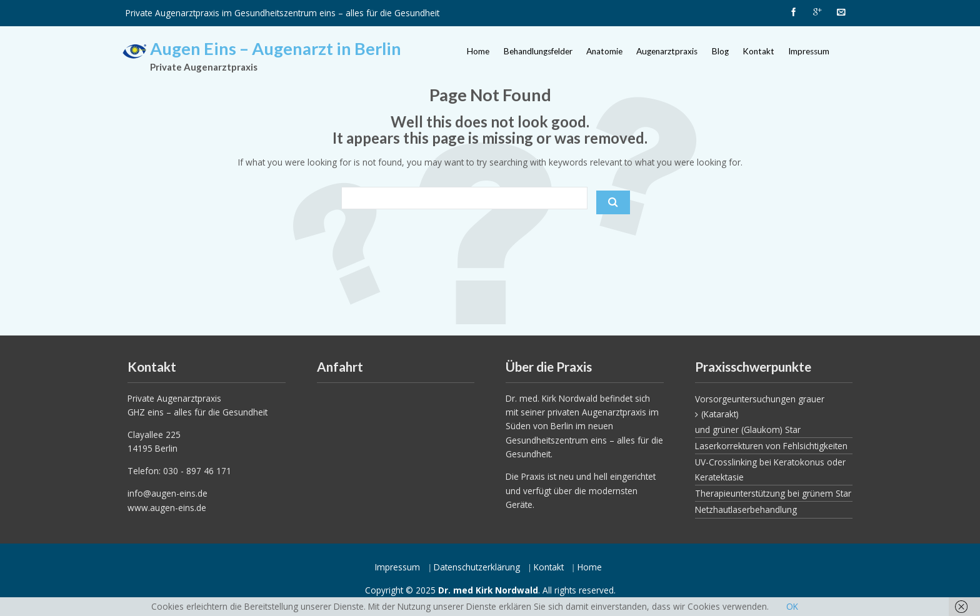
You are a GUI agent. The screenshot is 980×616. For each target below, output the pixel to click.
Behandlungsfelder (538, 51)
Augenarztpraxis (667, 51)
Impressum (808, 51)
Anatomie (604, 51)
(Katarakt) (720, 414)
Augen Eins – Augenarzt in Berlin (275, 48)
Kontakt (758, 51)
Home (478, 51)
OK (792, 606)
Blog (720, 51)
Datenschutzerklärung (477, 567)
